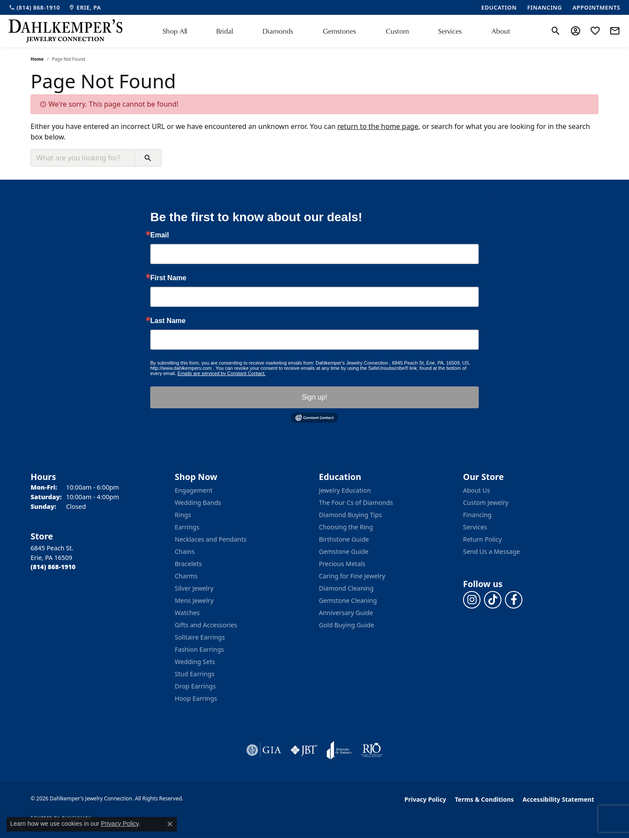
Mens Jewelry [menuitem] (194, 600)
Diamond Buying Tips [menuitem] (350, 515)
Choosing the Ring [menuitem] (346, 527)
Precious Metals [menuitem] (342, 564)
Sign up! (315, 397)
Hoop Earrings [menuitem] (196, 698)
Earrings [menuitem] (187, 527)
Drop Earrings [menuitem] (195, 686)
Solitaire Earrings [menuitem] (200, 637)
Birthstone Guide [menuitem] (344, 539)
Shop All (174, 31)
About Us (476, 490)
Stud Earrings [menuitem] (194, 674)
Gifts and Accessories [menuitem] (206, 625)
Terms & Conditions (484, 799)
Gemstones (339, 31)
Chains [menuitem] (185, 551)
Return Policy (482, 539)
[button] (555, 31)
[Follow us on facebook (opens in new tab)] (513, 600)
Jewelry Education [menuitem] (345, 490)
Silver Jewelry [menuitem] (194, 588)
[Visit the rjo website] (372, 750)
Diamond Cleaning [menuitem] (346, 588)
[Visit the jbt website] (304, 750)
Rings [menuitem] (183, 515)
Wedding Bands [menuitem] (198, 502)
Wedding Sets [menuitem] (195, 661)
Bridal (224, 31)
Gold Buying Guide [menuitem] (346, 625)
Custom (397, 31)
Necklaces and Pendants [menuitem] (210, 539)
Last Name (168, 320)
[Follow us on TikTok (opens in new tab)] (492, 600)
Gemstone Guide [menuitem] (344, 551)
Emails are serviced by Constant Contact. (221, 373)
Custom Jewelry (485, 502)
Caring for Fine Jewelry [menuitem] (352, 576)
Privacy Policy (425, 799)
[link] (34, 7)
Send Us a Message (491, 551)
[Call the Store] (53, 567)
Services (450, 31)
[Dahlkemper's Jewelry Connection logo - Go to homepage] (65, 31)
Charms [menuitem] (186, 576)
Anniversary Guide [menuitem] (346, 613)
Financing (477, 515)
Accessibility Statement (558, 799)
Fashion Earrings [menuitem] (199, 649)
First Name (168, 278)
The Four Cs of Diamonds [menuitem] (356, 502)
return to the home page (377, 126)
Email (159, 235)
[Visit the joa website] (339, 750)
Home (37, 59)
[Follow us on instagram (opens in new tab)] (471, 600)
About (500, 31)
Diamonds (278, 31)
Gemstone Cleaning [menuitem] (348, 600)
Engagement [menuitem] (193, 490)
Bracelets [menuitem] (188, 564)
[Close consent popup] (170, 824)
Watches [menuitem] (187, 613)
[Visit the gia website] (263, 750)
